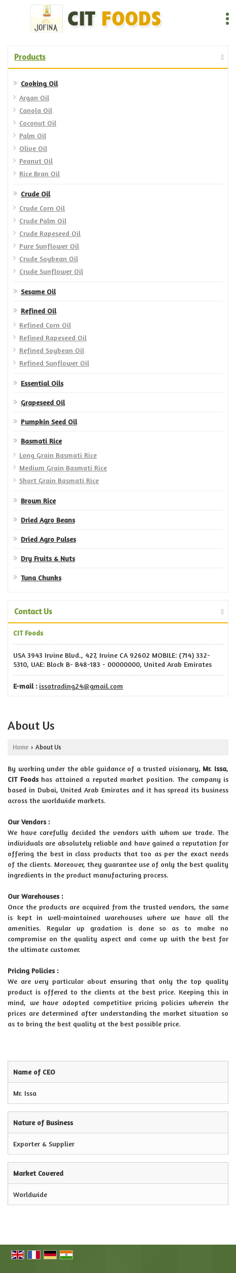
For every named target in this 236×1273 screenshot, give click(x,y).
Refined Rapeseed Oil (53, 337)
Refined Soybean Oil (51, 350)
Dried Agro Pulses (48, 539)
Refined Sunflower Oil (54, 363)
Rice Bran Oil (39, 173)
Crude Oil (35, 193)
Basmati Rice (41, 440)
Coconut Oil (37, 122)
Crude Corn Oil (42, 208)
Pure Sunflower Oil (49, 246)
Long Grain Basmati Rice (58, 455)
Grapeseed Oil (43, 402)
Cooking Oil (39, 83)
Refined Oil (38, 310)
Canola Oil (35, 110)
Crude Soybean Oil (48, 258)
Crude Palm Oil (42, 220)
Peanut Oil (36, 160)
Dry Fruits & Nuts (48, 558)
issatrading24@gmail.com (81, 686)
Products (30, 57)
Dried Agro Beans (48, 519)
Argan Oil (34, 97)
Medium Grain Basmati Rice (63, 467)
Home (20, 747)
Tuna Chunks (41, 577)
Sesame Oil (38, 291)
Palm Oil (32, 135)
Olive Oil (33, 148)
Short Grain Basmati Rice (59, 480)
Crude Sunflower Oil (51, 271)
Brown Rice (38, 500)
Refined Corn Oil (45, 325)
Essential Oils (42, 383)
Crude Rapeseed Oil (50, 233)
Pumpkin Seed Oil (49, 421)
